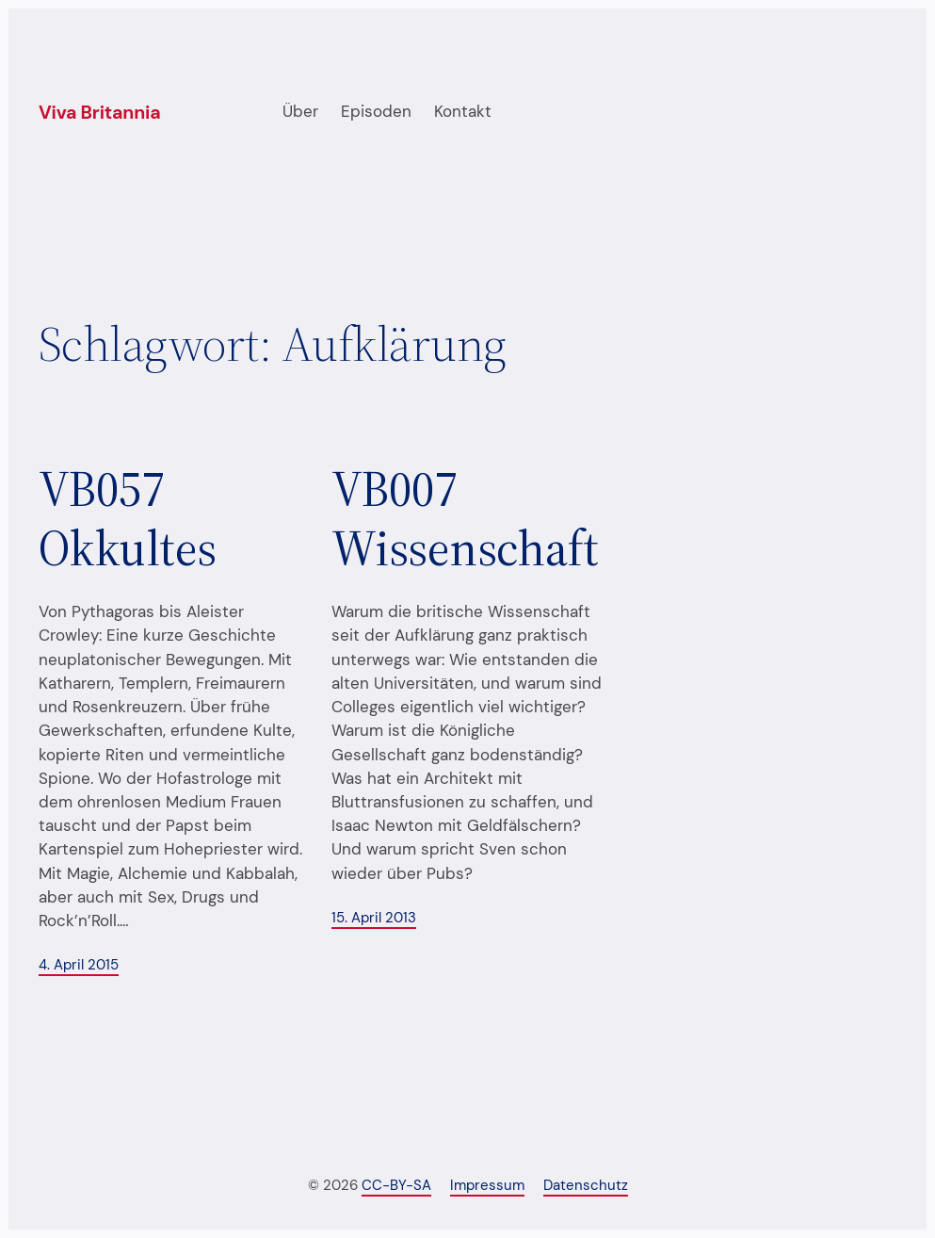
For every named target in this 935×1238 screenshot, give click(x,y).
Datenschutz (585, 1186)
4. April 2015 (79, 965)
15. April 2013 (373, 918)
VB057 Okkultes (128, 519)
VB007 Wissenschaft (465, 519)
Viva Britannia (99, 112)
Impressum (487, 1186)
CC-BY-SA (396, 1186)
